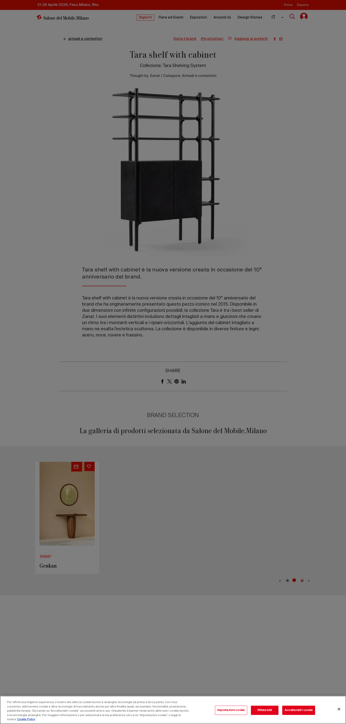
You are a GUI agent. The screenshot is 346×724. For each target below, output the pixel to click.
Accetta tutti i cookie (299, 710)
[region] (173, 710)
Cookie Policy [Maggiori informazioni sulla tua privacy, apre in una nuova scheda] (26, 719)
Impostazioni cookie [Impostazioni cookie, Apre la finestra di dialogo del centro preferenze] (231, 710)
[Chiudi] (339, 709)
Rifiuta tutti (265, 710)
